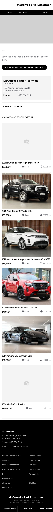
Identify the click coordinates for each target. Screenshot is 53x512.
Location (20, 12)
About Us (6, 483)
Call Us (6, 12)
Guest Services (8, 487)
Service (5, 460)
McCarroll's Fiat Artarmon (34, 5)
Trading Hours (19, 446)
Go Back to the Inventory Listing (24, 67)
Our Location (34, 460)
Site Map (32, 483)
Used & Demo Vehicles (11, 456)
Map (4, 446)
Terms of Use (34, 469)
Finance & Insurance (11, 469)
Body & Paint (7, 478)
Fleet (4, 474)
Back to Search (13, 106)
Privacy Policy (34, 474)
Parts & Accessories (10, 465)
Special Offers (35, 456)
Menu (47, 12)
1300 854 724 (24, 95)
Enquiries (33, 465)
